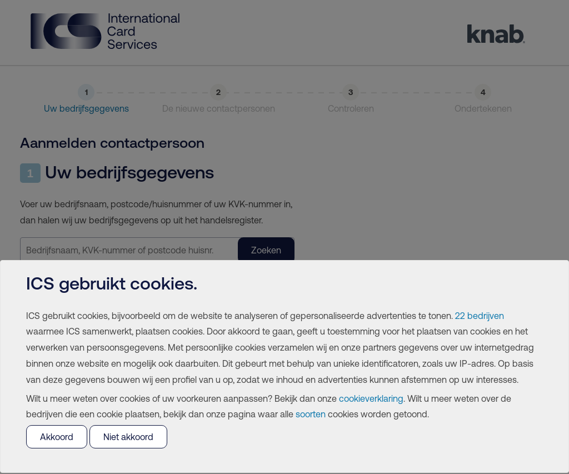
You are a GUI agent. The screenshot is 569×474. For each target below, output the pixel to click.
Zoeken (266, 250)
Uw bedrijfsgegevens (86, 108)
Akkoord (56, 437)
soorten (311, 414)
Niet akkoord (128, 437)
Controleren (351, 108)
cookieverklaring (371, 398)
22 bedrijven (479, 316)
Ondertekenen (483, 108)
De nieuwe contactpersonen (218, 108)
